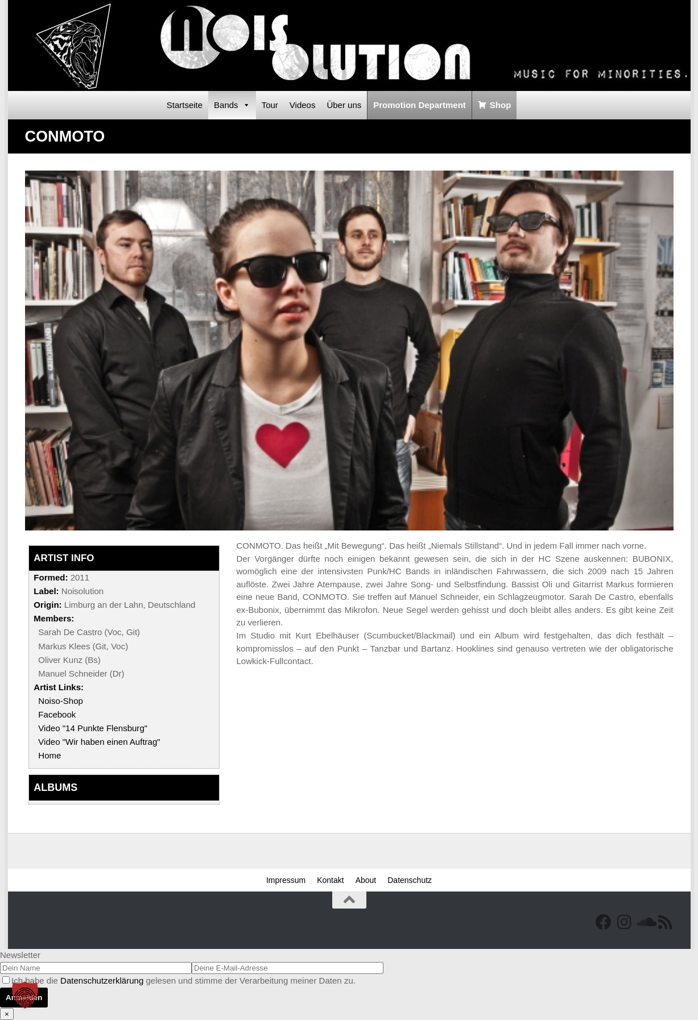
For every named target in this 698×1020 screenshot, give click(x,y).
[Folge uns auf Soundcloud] (644, 922)
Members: (54, 618)
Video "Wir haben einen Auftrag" (99, 742)
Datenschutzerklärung (101, 980)
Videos (303, 105)
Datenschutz (409, 880)
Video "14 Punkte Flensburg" (92, 728)
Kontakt (330, 880)
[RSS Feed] (665, 922)
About (366, 880)
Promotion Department (419, 105)
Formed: (51, 577)
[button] (25, 995)
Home (49, 755)
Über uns (344, 105)
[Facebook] (604, 922)
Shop (500, 105)
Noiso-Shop (60, 701)
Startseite (185, 105)
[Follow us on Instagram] (624, 922)
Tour (270, 105)
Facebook (57, 714)
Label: (46, 591)
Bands (232, 105)
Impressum (285, 880)
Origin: (47, 604)
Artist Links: (59, 687)
